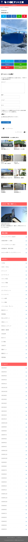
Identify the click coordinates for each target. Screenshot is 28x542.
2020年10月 (4, 423)
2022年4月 (4, 371)
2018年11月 (4, 497)
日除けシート (4, 322)
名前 (2, 94)
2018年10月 (4, 501)
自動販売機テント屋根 (6, 240)
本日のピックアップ (6, 325)
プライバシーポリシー (11, 537)
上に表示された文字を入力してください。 (10, 116)
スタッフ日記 (4, 278)
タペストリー (4, 286)
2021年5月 (4, 407)
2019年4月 (4, 478)
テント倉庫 (4, 298)
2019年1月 (4, 489)
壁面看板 (3, 314)
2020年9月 (4, 426)
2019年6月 (4, 474)
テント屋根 (4, 302)
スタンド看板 (4, 282)
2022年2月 (4, 379)
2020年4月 (4, 446)
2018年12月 (4, 493)
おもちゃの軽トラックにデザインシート (11, 252)
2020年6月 (4, 438)
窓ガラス (3, 337)
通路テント (4, 349)
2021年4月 (4, 411)
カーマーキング (5, 274)
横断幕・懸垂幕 (5, 329)
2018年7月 (4, 513)
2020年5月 (4, 442)
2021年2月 (4, 415)
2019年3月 (4, 482)
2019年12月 (4, 450)
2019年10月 (4, 458)
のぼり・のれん (5, 266)
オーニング (4, 270)
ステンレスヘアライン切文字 (8, 236)
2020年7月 (4, 434)
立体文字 (3, 345)
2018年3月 (4, 525)
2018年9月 (4, 505)
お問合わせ (14, 5)
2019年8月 (4, 466)
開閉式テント (4, 353)
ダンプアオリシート (6, 290)
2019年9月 (4, 462)
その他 (3, 263)
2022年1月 (4, 383)
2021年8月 (4, 399)
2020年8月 (4, 430)
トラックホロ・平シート (7, 306)
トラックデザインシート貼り (8, 244)
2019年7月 (4, 470)
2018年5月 (4, 517)
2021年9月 (4, 395)
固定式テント (4, 310)
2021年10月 (4, 391)
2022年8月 (4, 367)
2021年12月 (4, 387)
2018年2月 (4, 529)
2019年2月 (4, 486)
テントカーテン (5, 294)
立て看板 (3, 341)
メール (3, 100)
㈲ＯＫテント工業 (13, 540)
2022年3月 (4, 375)
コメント (3, 82)
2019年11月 (4, 454)
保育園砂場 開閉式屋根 (7, 248)
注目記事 (3, 333)
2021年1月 (4, 419)
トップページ (18, 537)
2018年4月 (4, 521)
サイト (2, 105)
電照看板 (3, 357)
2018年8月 (4, 509)
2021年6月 (4, 403)
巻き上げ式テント (5, 318)
